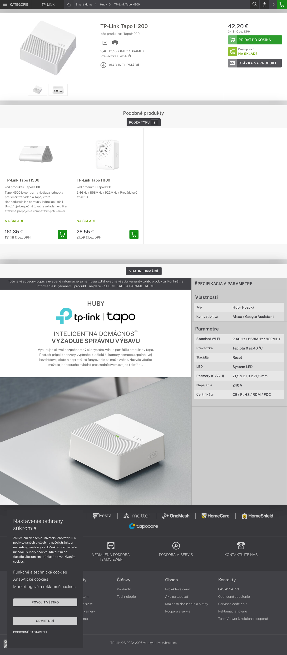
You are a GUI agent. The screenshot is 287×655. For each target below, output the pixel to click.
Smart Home (86, 4)
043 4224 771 (228, 589)
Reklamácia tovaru (232, 611)
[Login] (264, 4)
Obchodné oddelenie (234, 596)
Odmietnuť (45, 621)
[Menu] (16, 4)
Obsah (171, 580)
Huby (105, 4)
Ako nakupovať (176, 596)
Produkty (124, 589)
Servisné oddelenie (232, 604)
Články (123, 580)
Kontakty (227, 580)
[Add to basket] (255, 39)
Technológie (126, 596)
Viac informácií (143, 271)
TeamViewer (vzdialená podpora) (243, 619)
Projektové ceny (177, 589)
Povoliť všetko (45, 602)
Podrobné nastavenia (30, 632)
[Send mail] (105, 43)
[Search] (254, 4)
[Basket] (282, 4)
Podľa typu (143, 122)
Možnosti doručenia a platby (186, 604)
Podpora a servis (177, 611)
